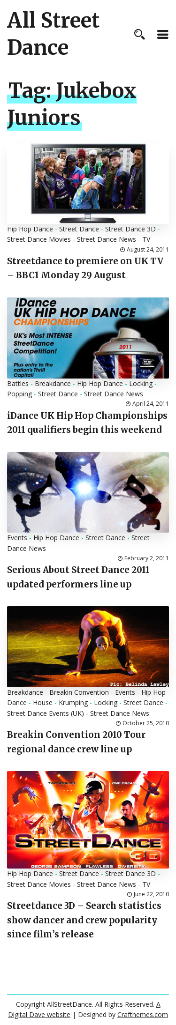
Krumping (73, 702)
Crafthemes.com (142, 1014)
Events (17, 537)
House (43, 702)
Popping (19, 393)
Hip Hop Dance (30, 228)
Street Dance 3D (130, 228)
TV (146, 239)
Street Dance (79, 228)
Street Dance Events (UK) (45, 713)
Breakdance (53, 383)
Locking (141, 383)
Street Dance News (106, 239)
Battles (18, 383)
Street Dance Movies (39, 239)
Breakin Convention (79, 692)
